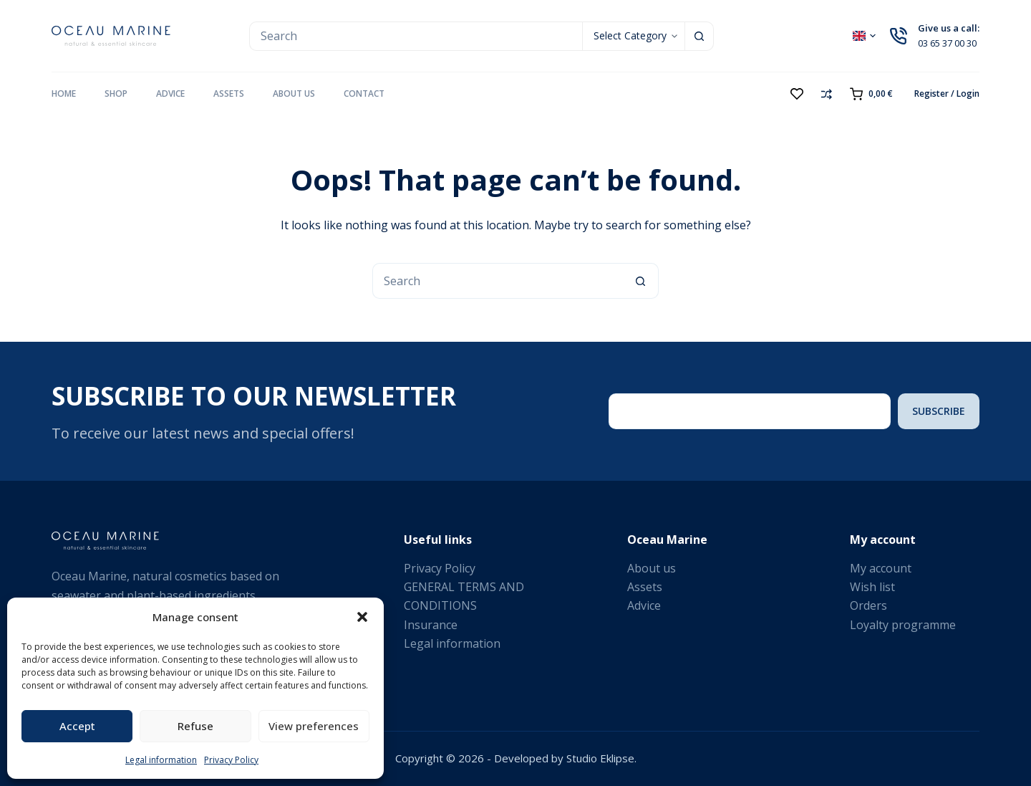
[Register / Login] (946, 94)
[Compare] (826, 94)
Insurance (431, 625)
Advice (170, 93)
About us (294, 93)
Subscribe (938, 411)
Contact (364, 93)
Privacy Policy (231, 760)
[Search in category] (633, 36)
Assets (228, 93)
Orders (868, 605)
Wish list (872, 587)
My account (880, 568)
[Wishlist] (796, 93)
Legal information (161, 760)
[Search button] (699, 36)
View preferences (313, 726)
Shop (116, 93)
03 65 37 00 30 (947, 43)
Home (64, 93)
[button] (362, 617)
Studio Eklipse (600, 758)
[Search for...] (415, 36)
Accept (77, 726)
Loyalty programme (903, 625)
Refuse (195, 726)
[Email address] (750, 411)
